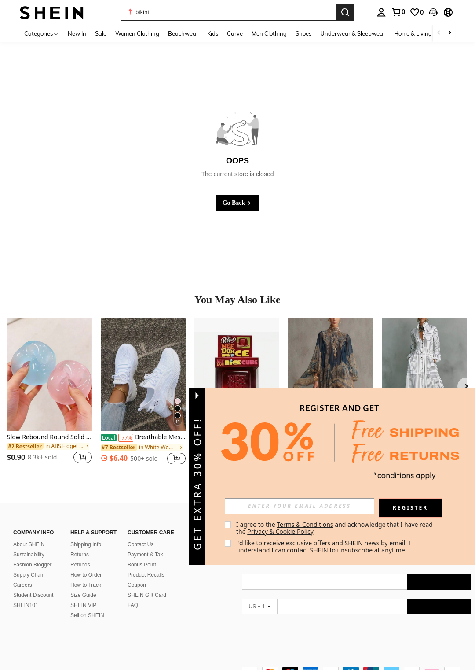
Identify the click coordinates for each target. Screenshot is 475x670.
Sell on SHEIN (87, 615)
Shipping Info (85, 544)
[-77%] (126, 438)
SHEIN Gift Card (147, 595)
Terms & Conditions (305, 524)
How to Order (86, 575)
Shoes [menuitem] (303, 33)
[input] (299, 506)
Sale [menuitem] (100, 33)
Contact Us (140, 544)
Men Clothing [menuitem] (269, 33)
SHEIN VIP (83, 605)
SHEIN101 (25, 605)
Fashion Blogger (32, 565)
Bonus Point (142, 565)
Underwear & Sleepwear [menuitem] (352, 33)
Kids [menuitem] (212, 33)
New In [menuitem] (77, 33)
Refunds (80, 565)
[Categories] (41, 33)
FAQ (133, 605)
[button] (228, 12)
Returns (79, 555)
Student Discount (33, 595)
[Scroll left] (439, 33)
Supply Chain (28, 575)
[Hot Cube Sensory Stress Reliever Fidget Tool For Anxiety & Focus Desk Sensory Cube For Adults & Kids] (236, 374)
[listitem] (49, 396)
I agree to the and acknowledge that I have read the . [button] (335, 528)
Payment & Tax (145, 555)
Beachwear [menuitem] (183, 33)
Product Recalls (146, 575)
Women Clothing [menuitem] (137, 33)
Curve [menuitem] (235, 33)
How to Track (85, 585)
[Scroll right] (449, 33)
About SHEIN (28, 544)
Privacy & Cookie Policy (280, 531)
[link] (398, 12)
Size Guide (83, 595)
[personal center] (381, 12)
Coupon (137, 585)
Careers (22, 585)
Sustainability (28, 555)
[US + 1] (259, 606)
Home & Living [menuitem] (413, 33)
